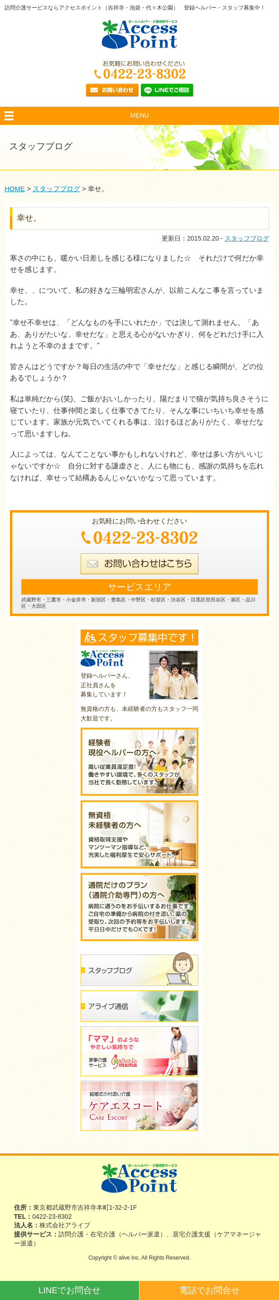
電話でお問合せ (209, 1290)
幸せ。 (29, 217)
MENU (139, 115)
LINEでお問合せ (69, 1290)
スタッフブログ (247, 238)
